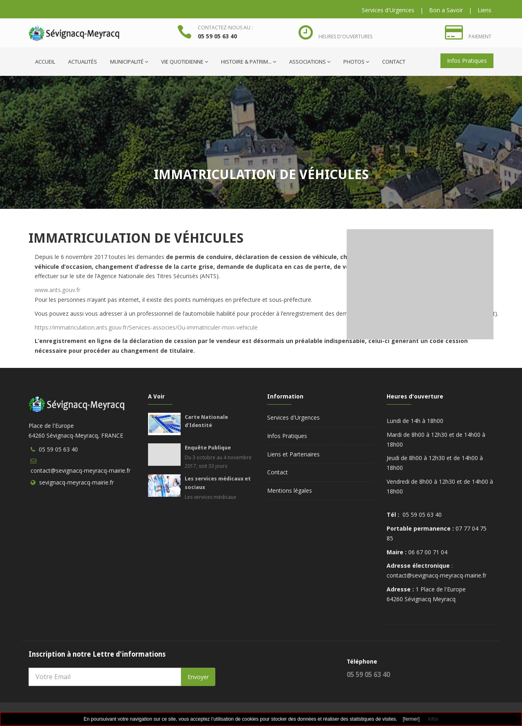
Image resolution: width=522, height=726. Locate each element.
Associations (309, 61)
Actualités (82, 61)
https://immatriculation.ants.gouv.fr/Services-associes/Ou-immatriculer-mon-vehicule (146, 327)
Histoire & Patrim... (248, 61)
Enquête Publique (208, 448)
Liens (484, 10)
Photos (356, 61)
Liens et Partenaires (293, 454)
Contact (393, 61)
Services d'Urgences (388, 10)
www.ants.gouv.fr (57, 290)
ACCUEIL (45, 61)
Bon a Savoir (446, 10)
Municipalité (129, 61)
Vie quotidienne (184, 61)
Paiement (480, 36)
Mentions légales (289, 490)
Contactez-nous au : (225, 27)
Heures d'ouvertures (345, 36)
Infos (433, 719)
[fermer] (411, 719)
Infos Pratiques (467, 60)
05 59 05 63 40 (217, 36)
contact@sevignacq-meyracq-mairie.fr (80, 470)
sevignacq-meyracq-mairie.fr (76, 482)
